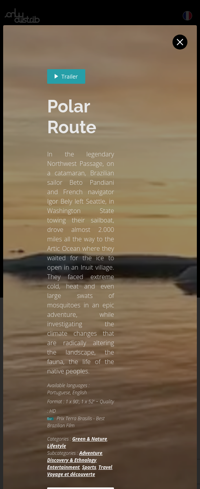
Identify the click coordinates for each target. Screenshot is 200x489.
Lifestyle (56, 446)
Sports (89, 467)
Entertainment (63, 467)
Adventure (91, 453)
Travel (105, 467)
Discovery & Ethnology (71, 460)
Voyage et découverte (71, 474)
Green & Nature (89, 439)
